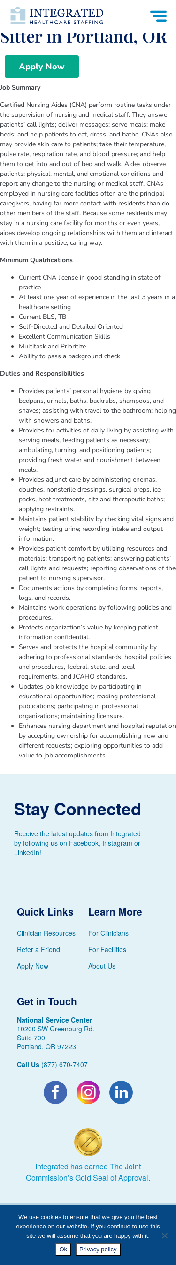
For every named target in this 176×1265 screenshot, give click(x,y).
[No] (164, 1235)
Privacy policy (97, 1249)
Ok (63, 1249)
